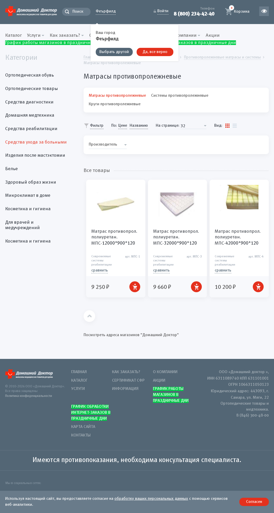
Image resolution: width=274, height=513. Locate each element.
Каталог (13, 35)
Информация (125, 389)
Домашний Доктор (31, 11)
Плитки (227, 125)
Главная (79, 372)
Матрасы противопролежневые (117, 96)
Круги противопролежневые (114, 104)
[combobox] (193, 126)
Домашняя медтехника (29, 115)
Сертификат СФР (128, 381)
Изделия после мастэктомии (35, 155)
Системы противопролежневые (179, 96)
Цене (122, 126)
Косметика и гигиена (28, 209)
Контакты (81, 435)
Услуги (78, 389)
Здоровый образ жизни (30, 182)
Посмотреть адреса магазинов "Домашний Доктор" (131, 335)
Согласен (254, 502)
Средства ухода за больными (36, 142)
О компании (165, 372)
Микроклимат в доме (27, 195)
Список (234, 125)
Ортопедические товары (31, 88)
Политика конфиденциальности (28, 396)
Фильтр (96, 126)
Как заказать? (126, 372)
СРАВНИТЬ (99, 270)
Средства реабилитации (31, 128)
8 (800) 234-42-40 (194, 14)
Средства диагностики (29, 102)
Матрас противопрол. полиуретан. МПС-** (114, 237)
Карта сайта (83, 427)
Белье (11, 169)
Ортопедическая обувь (29, 75)
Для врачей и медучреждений (22, 225)
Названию (139, 126)
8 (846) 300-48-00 (252, 415)
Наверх (89, 316)
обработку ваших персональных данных (151, 499)
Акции (213, 35)
